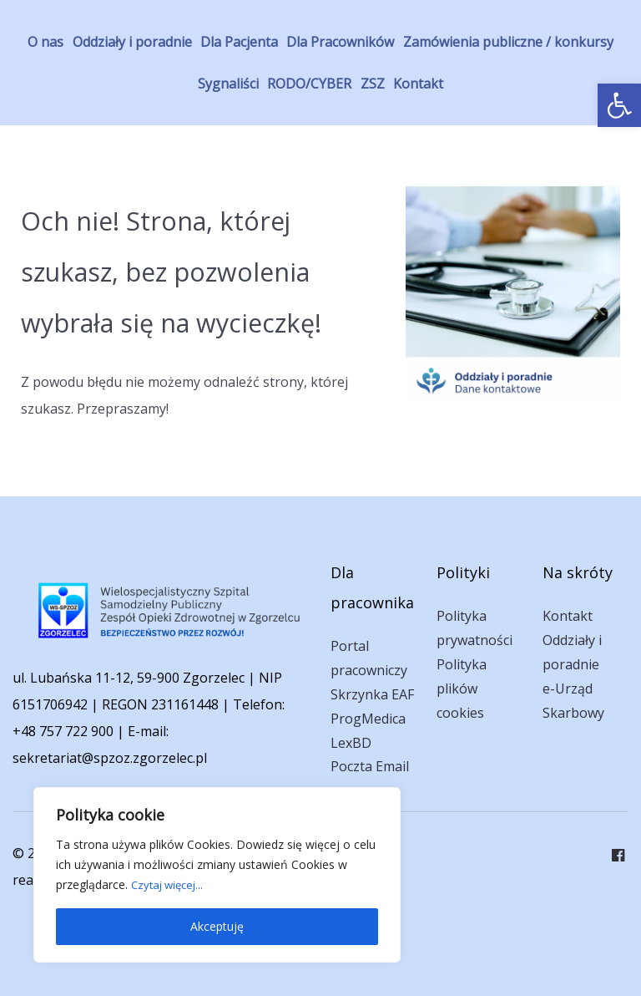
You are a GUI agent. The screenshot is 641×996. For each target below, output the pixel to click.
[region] (217, 875)
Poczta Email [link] (370, 766)
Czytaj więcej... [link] (170, 884)
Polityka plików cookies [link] (462, 688)
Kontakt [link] (568, 616)
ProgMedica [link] (368, 718)
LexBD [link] (351, 743)
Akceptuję (217, 926)
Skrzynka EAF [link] (372, 694)
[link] (619, 105)
